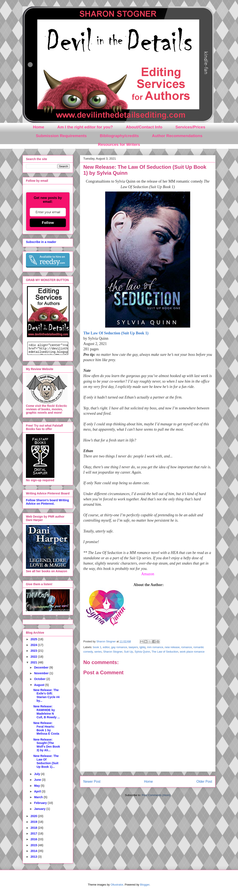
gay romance (119, 647)
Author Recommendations (177, 135)
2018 (34, 827)
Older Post (204, 781)
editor (106, 647)
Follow (48, 223)
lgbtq (143, 647)
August (39, 685)
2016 (34, 839)
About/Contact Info (144, 127)
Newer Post (92, 781)
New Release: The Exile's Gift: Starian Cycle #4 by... (46, 695)
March (39, 797)
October (40, 679)
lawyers (133, 647)
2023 (34, 650)
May (37, 785)
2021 (34, 662)
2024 (34, 645)
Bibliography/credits (119, 135)
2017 (34, 833)
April (38, 791)
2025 (34, 639)
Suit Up (128, 651)
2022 (34, 656)
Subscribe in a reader (41, 242)
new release (172, 647)
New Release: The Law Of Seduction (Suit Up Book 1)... (46, 761)
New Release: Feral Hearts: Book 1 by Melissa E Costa (46, 728)
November (41, 673)
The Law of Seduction (165, 651)
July (37, 774)
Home (38, 127)
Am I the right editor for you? (85, 127)
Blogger (144, 884)
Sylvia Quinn (142, 651)
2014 (34, 851)
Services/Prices (190, 127)
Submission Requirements (61, 135)
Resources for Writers (119, 144)
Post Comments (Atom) (156, 795)
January (40, 809)
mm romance (155, 647)
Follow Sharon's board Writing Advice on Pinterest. (47, 501)
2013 (34, 856)
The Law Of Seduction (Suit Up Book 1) (116, 333)
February (41, 803)
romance (186, 647)
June (38, 779)
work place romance (192, 651)
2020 (34, 816)
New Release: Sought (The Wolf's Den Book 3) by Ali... (46, 745)
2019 (34, 821)
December (41, 667)
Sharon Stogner (112, 651)
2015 (34, 845)
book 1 (97, 647)
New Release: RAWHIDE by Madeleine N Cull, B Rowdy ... (46, 712)
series (98, 651)
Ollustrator (116, 884)
